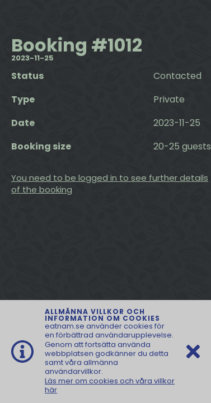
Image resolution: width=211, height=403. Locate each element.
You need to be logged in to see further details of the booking (109, 183)
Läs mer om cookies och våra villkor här (110, 385)
